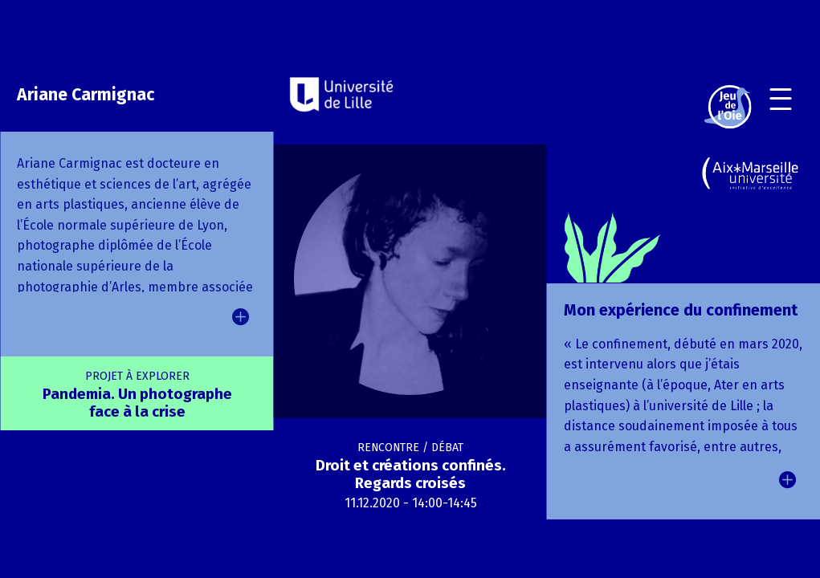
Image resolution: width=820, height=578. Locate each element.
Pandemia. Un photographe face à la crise (137, 395)
